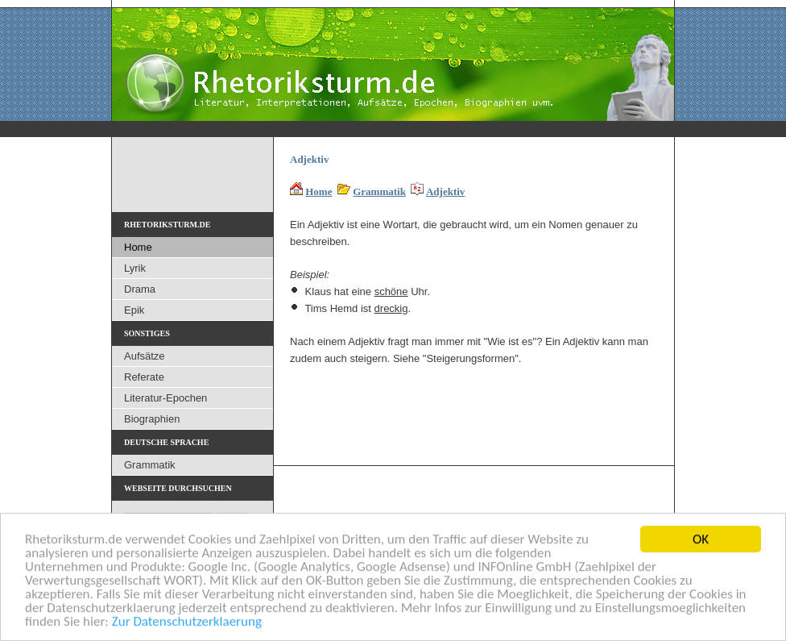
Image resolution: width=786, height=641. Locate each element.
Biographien (152, 419)
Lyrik (135, 268)
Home (318, 191)
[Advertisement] (478, 409)
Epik (134, 310)
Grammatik (379, 191)
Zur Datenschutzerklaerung (187, 622)
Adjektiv (445, 191)
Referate (144, 377)
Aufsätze (144, 356)
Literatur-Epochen (165, 398)
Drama (139, 289)
